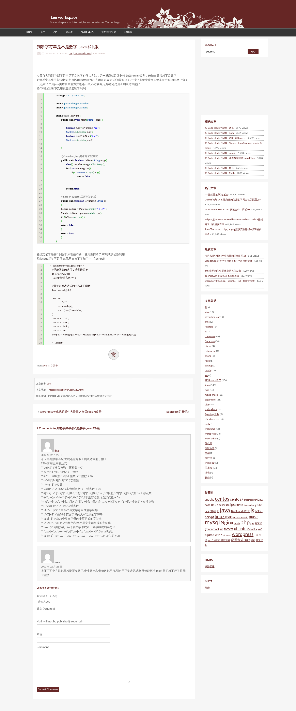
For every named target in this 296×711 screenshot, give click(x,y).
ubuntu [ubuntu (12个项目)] (240, 528)
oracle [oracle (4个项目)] (237, 523)
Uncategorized (212, 419)
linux (207, 385)
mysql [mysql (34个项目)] (212, 522)
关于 (43, 31)
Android (209, 326)
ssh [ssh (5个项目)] (221, 529)
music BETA (87, 31)
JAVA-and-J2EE (82, 53)
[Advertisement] (84, 63)
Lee (70, 53)
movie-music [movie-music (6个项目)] (240, 517)
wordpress (210, 433)
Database (210, 341)
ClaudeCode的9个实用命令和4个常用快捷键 (228, 260)
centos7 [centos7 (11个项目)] (237, 499)
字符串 (54, 365)
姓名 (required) (46, 608)
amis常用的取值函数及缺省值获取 (223, 270)
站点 (39, 634)
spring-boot (211, 409)
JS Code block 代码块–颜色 (219, 167)
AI (206, 307)
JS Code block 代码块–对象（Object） (225, 137)
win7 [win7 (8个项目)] (218, 534)
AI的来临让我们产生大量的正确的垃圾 (225, 255)
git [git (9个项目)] (257, 504)
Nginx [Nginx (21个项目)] (226, 522)
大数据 (208, 457)
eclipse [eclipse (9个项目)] (231, 504)
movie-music (211, 394)
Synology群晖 (212, 414)
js (48, 365)
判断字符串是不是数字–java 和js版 (68, 46)
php (207, 404)
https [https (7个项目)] (212, 511)
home (30, 31)
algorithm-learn (213, 316)
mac (207, 389)
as (206, 331)
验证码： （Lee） (48, 595)
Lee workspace (64, 17)
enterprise (210, 350)
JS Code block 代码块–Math (220, 173)
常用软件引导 (109, 31)
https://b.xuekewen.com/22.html (66, 389)
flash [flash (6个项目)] (240, 504)
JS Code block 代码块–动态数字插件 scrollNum (230, 158)
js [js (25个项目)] (252, 510)
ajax (207, 312)
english (128, 31)
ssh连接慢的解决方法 (216, 194)
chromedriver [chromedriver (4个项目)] (250, 499)
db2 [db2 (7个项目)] (213, 504)
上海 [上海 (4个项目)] (256, 535)
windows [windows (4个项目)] (227, 535)
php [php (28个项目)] (245, 522)
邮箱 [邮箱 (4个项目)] (253, 540)
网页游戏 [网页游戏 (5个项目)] (225, 540)
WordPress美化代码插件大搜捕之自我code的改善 (71, 411)
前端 (207, 453)
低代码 (208, 443)
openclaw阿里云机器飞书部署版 (222, 275)
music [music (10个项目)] (253, 516)
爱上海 (208, 467)
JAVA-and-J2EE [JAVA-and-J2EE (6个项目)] (240, 511)
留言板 (69, 31)
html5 (208, 370)
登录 (207, 587)
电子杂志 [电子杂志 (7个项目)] (214, 540)
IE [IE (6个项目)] (218, 511)
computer (210, 336)
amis (207, 321)
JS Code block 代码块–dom (219, 132)
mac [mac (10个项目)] (228, 516)
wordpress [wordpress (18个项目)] (242, 534)
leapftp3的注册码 (177, 411)
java (45, 365)
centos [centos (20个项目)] (222, 499)
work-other (211, 438)
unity (207, 423)
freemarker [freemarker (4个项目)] (249, 505)
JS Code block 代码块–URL (219, 127)
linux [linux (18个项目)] (219, 516)
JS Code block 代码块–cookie (220, 152)
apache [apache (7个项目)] (209, 499)
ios (206, 375)
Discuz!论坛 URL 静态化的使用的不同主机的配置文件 (233, 199)
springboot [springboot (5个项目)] (213, 529)
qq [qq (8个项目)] (252, 523)
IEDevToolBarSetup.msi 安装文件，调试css (227, 209)
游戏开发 (210, 462)
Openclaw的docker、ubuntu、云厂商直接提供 (230, 280)
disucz (208, 346)
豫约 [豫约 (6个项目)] (247, 540)
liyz (56, 450)
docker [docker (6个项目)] (221, 504)
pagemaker (210, 399)
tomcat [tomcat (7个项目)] (228, 529)
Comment (43, 647)
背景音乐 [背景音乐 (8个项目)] (237, 540)
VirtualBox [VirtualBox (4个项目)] (252, 529)
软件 (207, 477)
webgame (210, 428)
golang (208, 365)
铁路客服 (210, 566)
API (55, 31)
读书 (207, 472)
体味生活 (210, 448)
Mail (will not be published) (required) (59, 621)
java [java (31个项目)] (225, 509)
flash (207, 360)
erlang (208, 355)
